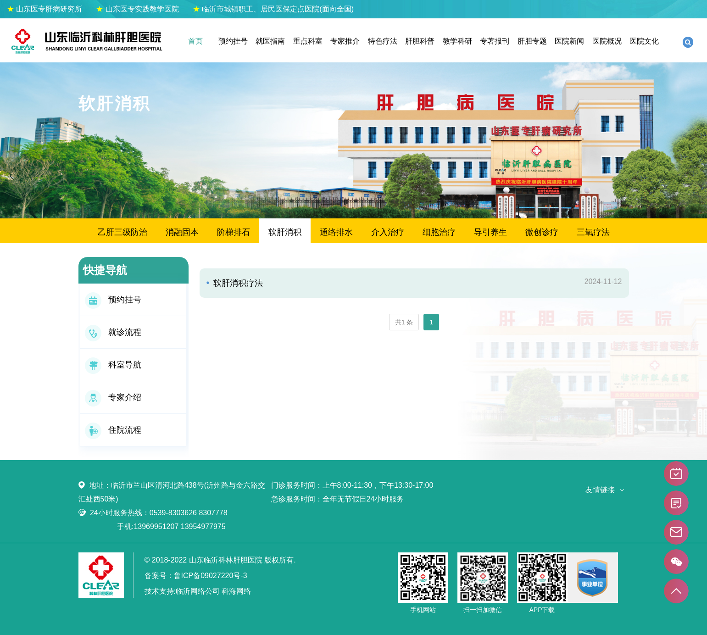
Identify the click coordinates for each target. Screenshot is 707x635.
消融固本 (182, 232)
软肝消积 (284, 232)
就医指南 (270, 41)
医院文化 (644, 41)
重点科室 (308, 41)
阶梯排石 (233, 232)
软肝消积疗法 (237, 283)
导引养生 (490, 232)
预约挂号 (233, 41)
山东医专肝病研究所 (44, 9)
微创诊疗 (541, 232)
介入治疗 (387, 232)
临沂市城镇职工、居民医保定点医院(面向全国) (273, 9)
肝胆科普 (419, 41)
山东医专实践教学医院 (137, 9)
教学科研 (457, 41)
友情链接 (600, 490)
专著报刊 (494, 41)
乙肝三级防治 (122, 232)
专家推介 (345, 41)
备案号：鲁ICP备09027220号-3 (196, 575)
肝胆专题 (532, 41)
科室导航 (113, 364)
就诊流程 (113, 332)
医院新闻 (569, 41)
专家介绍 (113, 397)
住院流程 (113, 429)
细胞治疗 (439, 232)
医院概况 (607, 41)
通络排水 (336, 232)
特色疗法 (382, 41)
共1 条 (404, 322)
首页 (195, 41)
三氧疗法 (593, 232)
